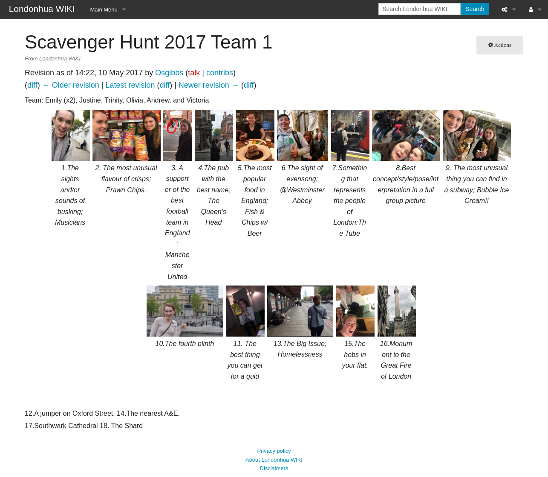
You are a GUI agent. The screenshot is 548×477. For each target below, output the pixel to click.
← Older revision (70, 85)
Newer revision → (209, 85)
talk (194, 73)
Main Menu (104, 9)
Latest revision (130, 85)
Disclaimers (274, 460)
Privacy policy (274, 442)
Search (474, 9)
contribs (219, 73)
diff (32, 85)
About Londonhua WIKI (274, 451)
